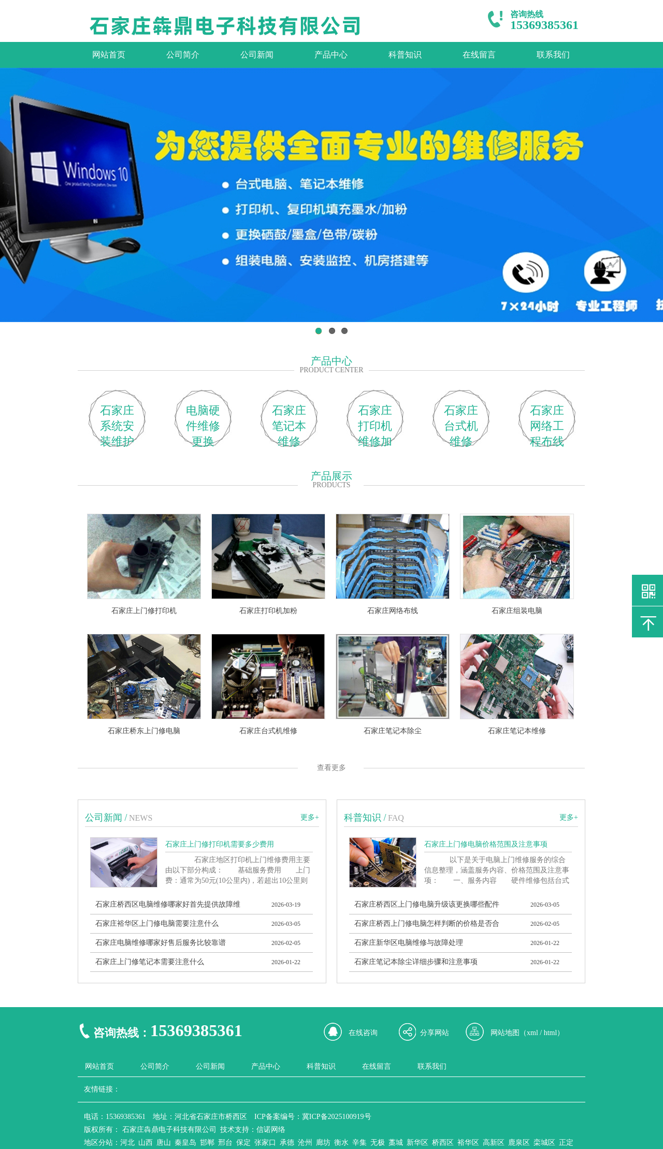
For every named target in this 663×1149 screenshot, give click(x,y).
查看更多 (331, 768)
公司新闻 (256, 54)
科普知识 (405, 54)
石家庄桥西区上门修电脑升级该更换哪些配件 (426, 904)
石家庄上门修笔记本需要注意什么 (149, 962)
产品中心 (331, 54)
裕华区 (468, 1142)
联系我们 (553, 54)
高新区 (494, 1142)
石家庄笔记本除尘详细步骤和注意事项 (416, 962)
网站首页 (108, 54)
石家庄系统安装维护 (117, 425)
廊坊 (323, 1142)
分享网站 (434, 1033)
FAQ (396, 817)
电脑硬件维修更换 (203, 425)
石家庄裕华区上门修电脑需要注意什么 (157, 923)
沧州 (305, 1142)
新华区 (417, 1142)
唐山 (163, 1142)
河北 (127, 1142)
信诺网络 (270, 1129)
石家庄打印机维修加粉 (375, 425)
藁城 (395, 1142)
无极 (377, 1142)
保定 (243, 1142)
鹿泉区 (519, 1142)
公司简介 (182, 54)
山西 (145, 1142)
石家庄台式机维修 (461, 425)
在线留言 (479, 54)
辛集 (359, 1142)
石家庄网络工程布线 (547, 425)
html (550, 1033)
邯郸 (207, 1142)
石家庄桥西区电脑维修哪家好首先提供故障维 (167, 904)
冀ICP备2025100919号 (336, 1117)
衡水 (341, 1142)
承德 (287, 1142)
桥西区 (443, 1142)
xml (532, 1033)
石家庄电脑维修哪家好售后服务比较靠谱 (160, 943)
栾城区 (544, 1142)
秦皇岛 (185, 1142)
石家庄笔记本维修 (289, 425)
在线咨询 (363, 1033)
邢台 (225, 1142)
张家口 (265, 1142)
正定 (566, 1142)
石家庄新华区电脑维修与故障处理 (408, 943)
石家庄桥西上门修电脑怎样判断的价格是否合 (426, 923)
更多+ (309, 817)
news (140, 817)
